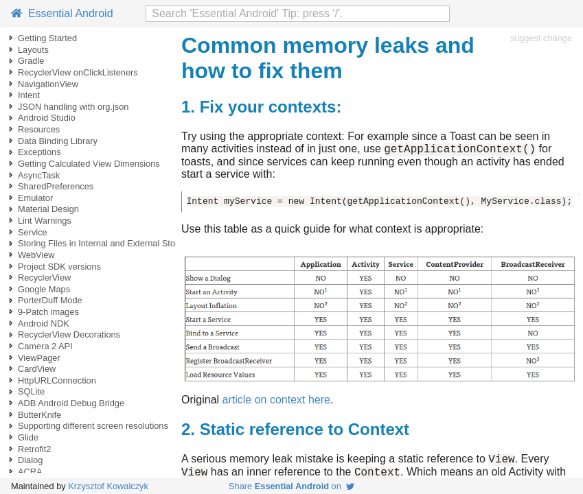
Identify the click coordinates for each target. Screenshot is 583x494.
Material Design (48, 209)
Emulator (35, 198)
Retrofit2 (34, 449)
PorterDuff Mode (50, 300)
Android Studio (47, 118)
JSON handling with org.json (73, 107)
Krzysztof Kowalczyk (108, 486)
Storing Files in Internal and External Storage (105, 243)
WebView (36, 255)
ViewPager (39, 358)
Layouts (33, 50)
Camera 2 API (45, 346)
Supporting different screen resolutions (93, 426)
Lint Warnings (44, 220)
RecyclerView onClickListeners (78, 72)
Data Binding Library (58, 141)
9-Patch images (48, 312)
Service (32, 232)
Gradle (31, 61)
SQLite (31, 391)
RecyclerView (44, 277)
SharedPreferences (55, 186)
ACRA (30, 472)
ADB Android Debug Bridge (71, 403)
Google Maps (44, 289)
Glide (28, 437)
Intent (29, 95)
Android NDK (43, 323)
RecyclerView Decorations (69, 334)
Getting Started (47, 38)
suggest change (541, 38)
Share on (291, 486)
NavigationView (48, 84)
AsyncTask (39, 175)
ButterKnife (39, 415)
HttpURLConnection (57, 380)
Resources (39, 129)
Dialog (30, 460)
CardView (37, 369)
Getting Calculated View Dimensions (89, 163)
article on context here (276, 402)
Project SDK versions (59, 266)
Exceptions (39, 152)
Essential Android (62, 13)
